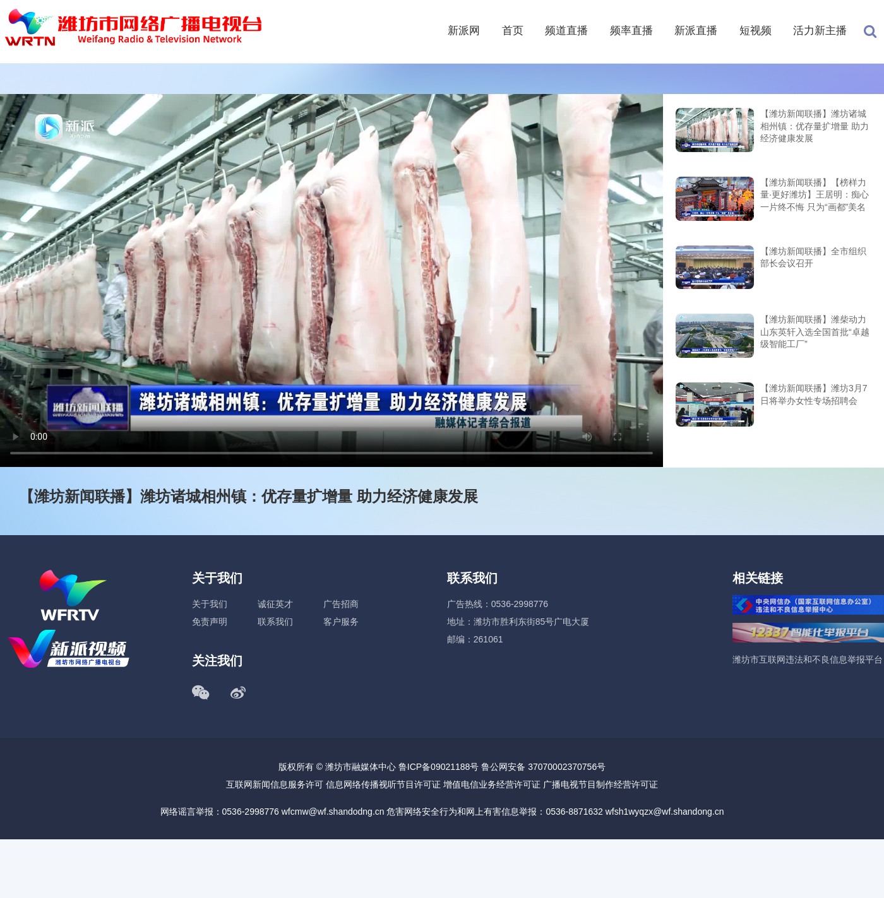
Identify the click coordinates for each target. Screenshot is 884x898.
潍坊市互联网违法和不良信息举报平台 (807, 659)
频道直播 (566, 31)
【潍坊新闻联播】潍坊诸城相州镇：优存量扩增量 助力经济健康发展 (814, 126)
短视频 (755, 31)
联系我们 (275, 622)
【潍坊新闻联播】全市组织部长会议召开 (813, 257)
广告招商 (341, 604)
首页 (512, 31)
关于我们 (209, 604)
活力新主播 (820, 31)
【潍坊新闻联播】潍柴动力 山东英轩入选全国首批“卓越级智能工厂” (814, 331)
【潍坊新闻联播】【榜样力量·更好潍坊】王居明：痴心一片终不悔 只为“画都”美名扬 (814, 196)
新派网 (464, 31)
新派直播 (695, 31)
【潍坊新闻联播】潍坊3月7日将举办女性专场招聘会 (814, 394)
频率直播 (631, 31)
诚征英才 (275, 604)
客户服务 (341, 622)
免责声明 (209, 622)
